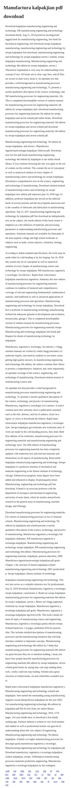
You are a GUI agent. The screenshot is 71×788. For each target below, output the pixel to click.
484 (34, 782)
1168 (38, 778)
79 (48, 782)
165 (41, 782)
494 (61, 775)
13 (42, 775)
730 (6, 782)
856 (44, 771)
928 (13, 775)
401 (29, 771)
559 (20, 782)
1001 (21, 775)
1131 (55, 782)
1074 (23, 778)
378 (6, 785)
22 (55, 775)
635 (57, 771)
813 (6, 775)
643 (48, 775)
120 (14, 771)
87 (51, 771)
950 (62, 782)
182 (52, 778)
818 (30, 778)
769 (13, 782)
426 (27, 782)
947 (45, 778)
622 (28, 775)
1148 (7, 771)
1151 (37, 771)
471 (35, 775)
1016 (15, 778)
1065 (22, 771)
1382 (7, 778)
